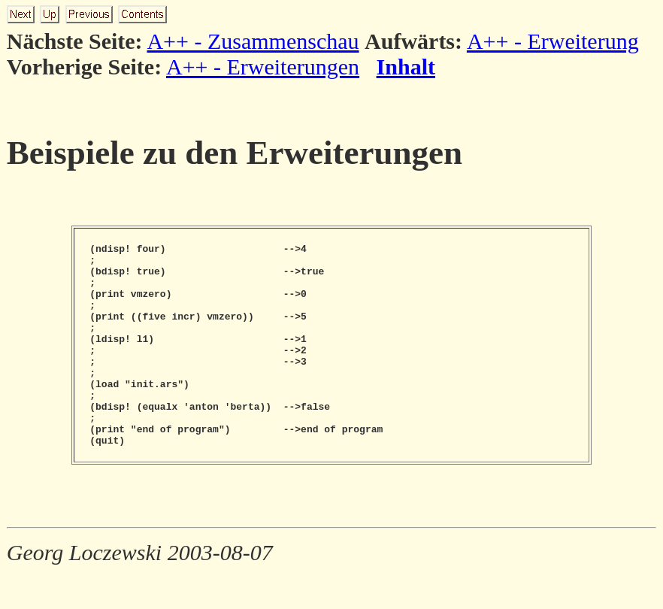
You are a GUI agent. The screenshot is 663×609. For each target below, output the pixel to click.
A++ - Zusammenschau (253, 41)
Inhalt (406, 66)
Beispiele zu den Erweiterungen (234, 152)
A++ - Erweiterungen (262, 66)
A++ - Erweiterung (553, 41)
